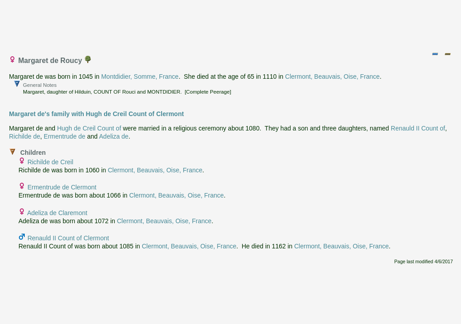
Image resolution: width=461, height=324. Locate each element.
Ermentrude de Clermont (61, 187)
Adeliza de (113, 136)
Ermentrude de (65, 136)
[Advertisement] (231, 24)
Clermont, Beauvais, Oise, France (332, 76)
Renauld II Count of (418, 128)
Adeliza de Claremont (57, 212)
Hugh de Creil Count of (89, 128)
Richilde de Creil (50, 162)
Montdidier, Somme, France (140, 76)
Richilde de (24, 136)
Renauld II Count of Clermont (68, 238)
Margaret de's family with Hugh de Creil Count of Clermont (96, 113)
